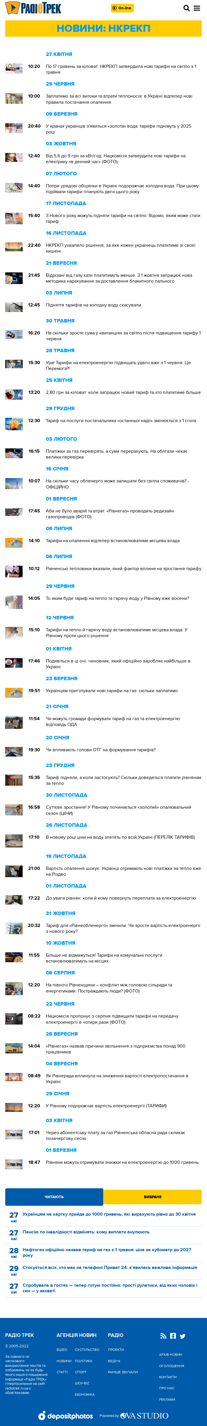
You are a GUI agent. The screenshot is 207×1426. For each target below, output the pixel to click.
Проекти (116, 1350)
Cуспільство (87, 1350)
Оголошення (171, 1366)
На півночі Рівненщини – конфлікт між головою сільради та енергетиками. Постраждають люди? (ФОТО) (109, 988)
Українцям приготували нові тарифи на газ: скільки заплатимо (112, 691)
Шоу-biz (82, 1383)
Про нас (166, 1388)
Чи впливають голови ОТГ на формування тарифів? (101, 750)
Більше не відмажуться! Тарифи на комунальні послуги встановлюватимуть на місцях (104, 958)
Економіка (85, 1394)
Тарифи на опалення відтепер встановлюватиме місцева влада (113, 541)
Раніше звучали (123, 1372)
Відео (62, 1350)
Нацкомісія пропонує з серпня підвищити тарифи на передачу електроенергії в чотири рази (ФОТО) (112, 1019)
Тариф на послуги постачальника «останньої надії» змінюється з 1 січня (121, 421)
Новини (64, 1361)
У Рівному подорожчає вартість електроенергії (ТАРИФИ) (106, 1106)
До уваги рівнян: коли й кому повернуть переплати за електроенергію (121, 898)
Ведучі (114, 1361)
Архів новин (170, 1355)
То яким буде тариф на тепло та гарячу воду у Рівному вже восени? (117, 598)
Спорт (81, 1372)
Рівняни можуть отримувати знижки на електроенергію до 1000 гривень (122, 1162)
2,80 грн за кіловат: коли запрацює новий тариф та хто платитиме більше (123, 392)
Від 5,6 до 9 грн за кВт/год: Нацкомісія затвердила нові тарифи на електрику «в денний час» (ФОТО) (116, 159)
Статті (62, 1372)
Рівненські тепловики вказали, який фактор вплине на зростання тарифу (123, 569)
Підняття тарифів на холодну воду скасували (93, 305)
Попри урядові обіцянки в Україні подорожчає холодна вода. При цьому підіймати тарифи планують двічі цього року (122, 189)
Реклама (167, 1399)
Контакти (168, 1377)
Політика (83, 1361)
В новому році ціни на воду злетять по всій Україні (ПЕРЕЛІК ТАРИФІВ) (120, 837)
